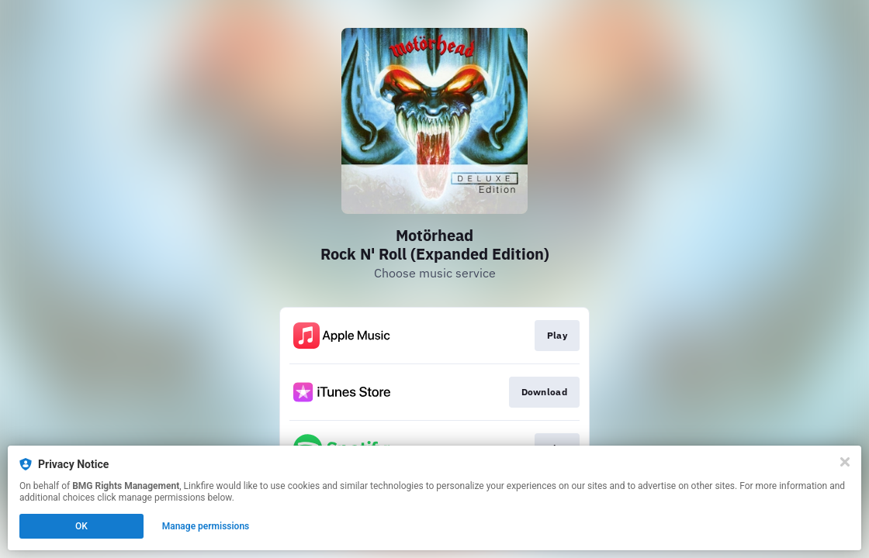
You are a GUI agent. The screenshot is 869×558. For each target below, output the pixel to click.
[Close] (845, 462)
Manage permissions (206, 526)
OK (81, 526)
